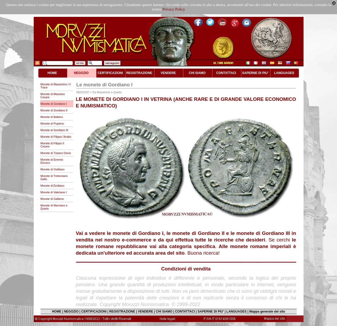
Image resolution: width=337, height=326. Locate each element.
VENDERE (145, 311)
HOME (56, 311)
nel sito (80, 63)
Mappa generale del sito (267, 311)
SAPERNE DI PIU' (211, 311)
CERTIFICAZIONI (93, 311)
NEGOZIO (71, 311)
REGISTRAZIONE (122, 311)
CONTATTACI (185, 311)
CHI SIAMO (164, 311)
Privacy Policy (173, 9)
